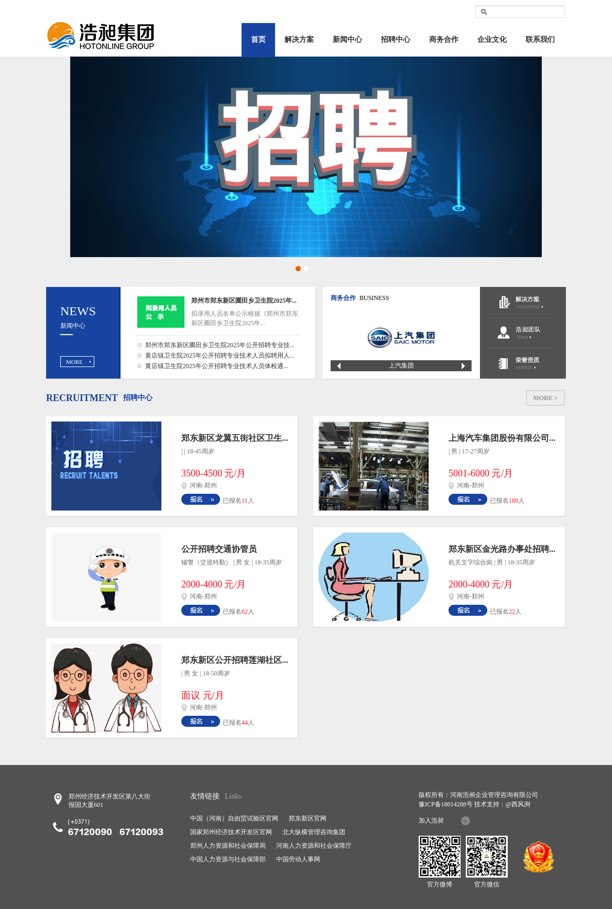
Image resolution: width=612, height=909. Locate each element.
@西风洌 (518, 804)
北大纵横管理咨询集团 (313, 832)
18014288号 (457, 804)
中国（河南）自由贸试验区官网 (234, 818)
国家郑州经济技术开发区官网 (231, 832)
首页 (258, 39)
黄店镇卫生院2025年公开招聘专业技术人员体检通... (216, 366)
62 (245, 611)
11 (245, 500)
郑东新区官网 (307, 818)
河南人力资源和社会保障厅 (314, 845)
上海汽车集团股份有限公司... (502, 438)
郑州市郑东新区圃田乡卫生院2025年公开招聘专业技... (219, 345)
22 (512, 611)
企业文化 (492, 39)
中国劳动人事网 (298, 859)
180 (513, 500)
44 (245, 722)
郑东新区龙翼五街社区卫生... (234, 438)
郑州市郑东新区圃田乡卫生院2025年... (244, 300)
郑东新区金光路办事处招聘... (502, 549)
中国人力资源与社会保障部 (228, 859)
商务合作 (443, 39)
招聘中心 (395, 39)
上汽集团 (401, 365)
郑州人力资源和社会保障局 (228, 845)
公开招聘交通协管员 (219, 549)
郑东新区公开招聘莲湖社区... (234, 660)
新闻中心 (347, 39)
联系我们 (540, 39)
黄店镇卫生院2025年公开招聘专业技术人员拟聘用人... (219, 355)
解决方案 (299, 39)
